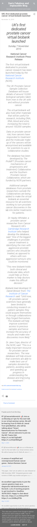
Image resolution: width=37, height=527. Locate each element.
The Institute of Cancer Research (18, 294)
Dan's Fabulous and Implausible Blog (18, 4)
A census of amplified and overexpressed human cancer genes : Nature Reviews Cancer (14, 460)
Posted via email (5, 389)
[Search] (34, 4)
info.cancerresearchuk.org (12, 385)
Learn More (15, 525)
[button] (34, 14)
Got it (24, 525)
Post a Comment (9, 403)
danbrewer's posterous (16, 389)
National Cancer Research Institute (15, 77)
